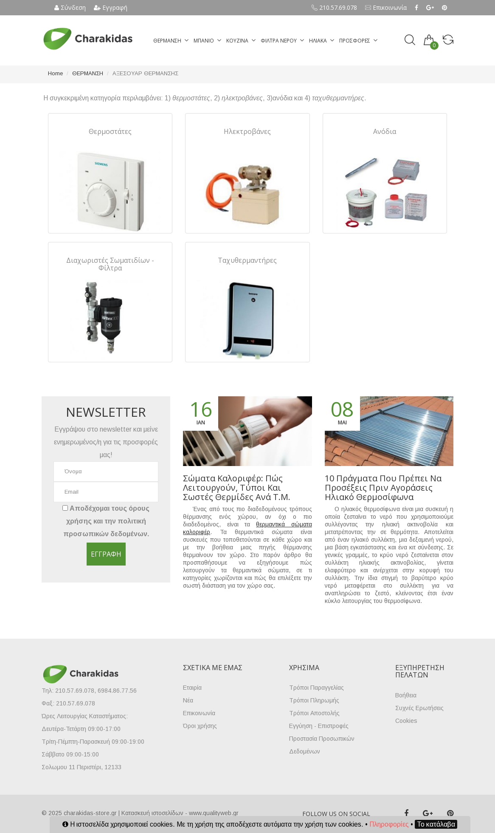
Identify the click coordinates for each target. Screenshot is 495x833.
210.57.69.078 (334, 7)
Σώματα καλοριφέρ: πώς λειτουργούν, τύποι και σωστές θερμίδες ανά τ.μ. (236, 487)
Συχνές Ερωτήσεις (419, 708)
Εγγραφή (110, 7)
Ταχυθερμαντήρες (247, 260)
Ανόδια (384, 131)
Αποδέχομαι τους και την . (105, 521)
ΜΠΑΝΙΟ (204, 40)
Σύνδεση (70, 7)
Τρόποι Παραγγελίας (316, 687)
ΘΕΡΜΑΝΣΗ (167, 40)
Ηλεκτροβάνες (247, 131)
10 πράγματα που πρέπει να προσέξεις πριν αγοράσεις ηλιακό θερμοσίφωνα (383, 487)
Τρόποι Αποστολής (314, 713)
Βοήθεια (405, 695)
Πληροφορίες (389, 824)
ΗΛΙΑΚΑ (318, 40)
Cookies (406, 720)
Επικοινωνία (386, 7)
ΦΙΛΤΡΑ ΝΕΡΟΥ (279, 40)
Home (55, 73)
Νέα (188, 700)
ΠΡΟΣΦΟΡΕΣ (354, 40)
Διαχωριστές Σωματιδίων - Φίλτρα (110, 264)
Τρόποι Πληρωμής (314, 700)
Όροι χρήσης (200, 725)
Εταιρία (192, 687)
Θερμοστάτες (110, 131)
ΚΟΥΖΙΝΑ (237, 40)
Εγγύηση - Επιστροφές (319, 725)
